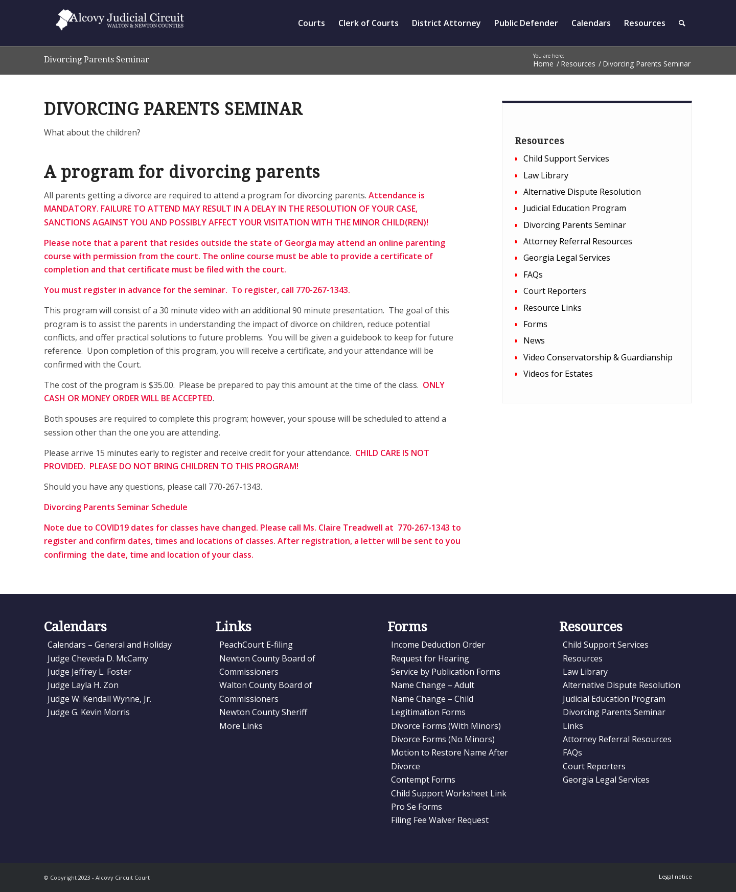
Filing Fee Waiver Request (440, 820)
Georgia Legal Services (566, 257)
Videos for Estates (558, 373)
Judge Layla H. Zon (83, 685)
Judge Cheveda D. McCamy (98, 658)
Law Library (545, 175)
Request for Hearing (430, 658)
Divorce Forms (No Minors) (443, 739)
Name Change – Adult (432, 685)
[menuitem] (311, 23)
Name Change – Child (432, 698)
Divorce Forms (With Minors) (446, 725)
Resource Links (552, 307)
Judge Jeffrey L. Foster (89, 671)
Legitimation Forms (428, 712)
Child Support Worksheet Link (449, 793)
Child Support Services (566, 158)
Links (573, 725)
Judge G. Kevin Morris (89, 712)
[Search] (682, 23)
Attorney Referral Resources (577, 241)
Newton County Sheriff (263, 712)
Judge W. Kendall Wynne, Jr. (99, 698)
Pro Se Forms (416, 806)
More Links (241, 725)
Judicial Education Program (574, 208)
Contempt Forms (423, 779)
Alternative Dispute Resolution (582, 191)
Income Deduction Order (438, 644)
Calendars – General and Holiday (110, 644)
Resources (583, 658)
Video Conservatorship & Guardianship (598, 357)
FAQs (533, 274)
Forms (535, 324)
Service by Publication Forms (445, 671)
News (534, 340)
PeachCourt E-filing (256, 644)
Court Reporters (554, 290)
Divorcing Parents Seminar (96, 59)
